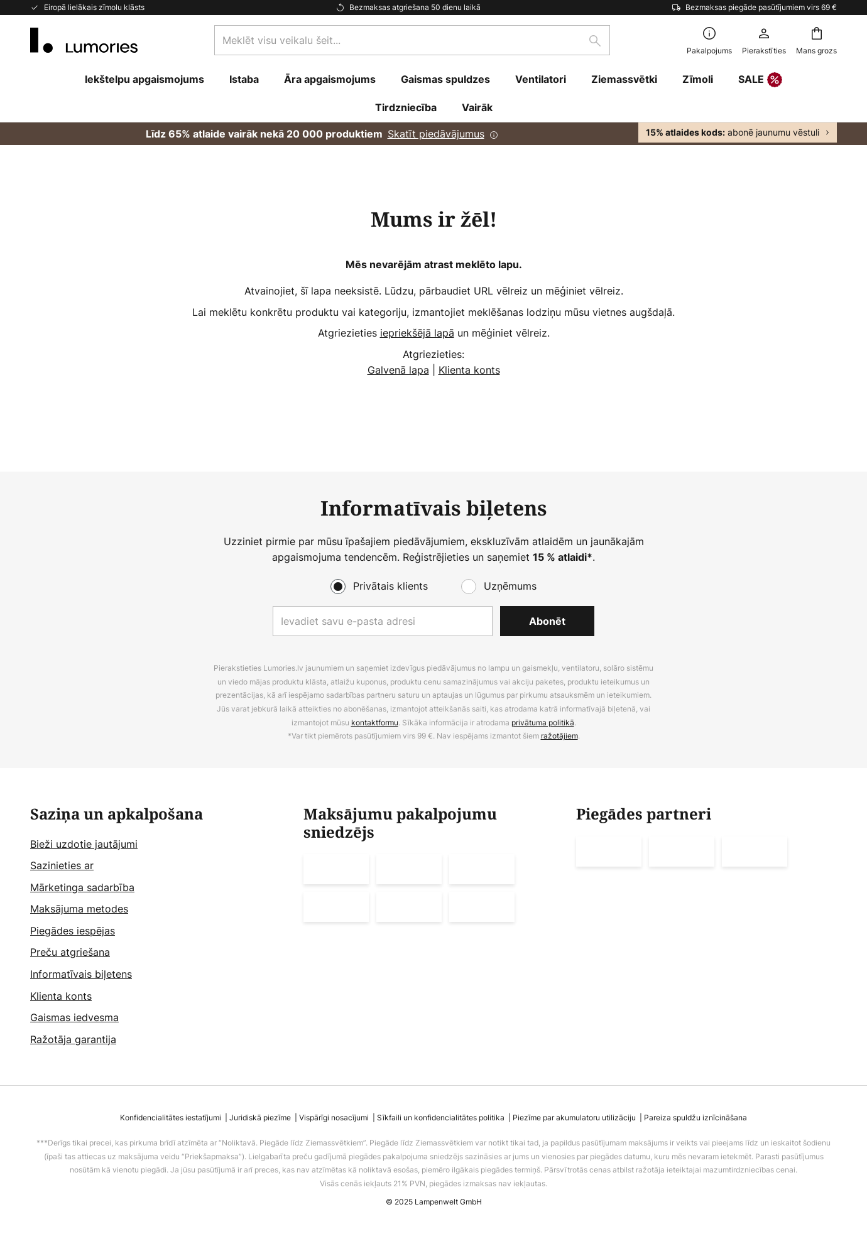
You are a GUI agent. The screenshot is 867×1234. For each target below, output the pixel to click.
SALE (760, 80)
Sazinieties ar (62, 865)
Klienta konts (469, 370)
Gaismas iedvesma (74, 1017)
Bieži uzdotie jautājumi (84, 844)
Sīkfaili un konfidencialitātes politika (440, 1117)
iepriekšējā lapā (417, 333)
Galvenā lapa (398, 370)
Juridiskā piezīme (260, 1117)
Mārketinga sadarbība (82, 887)
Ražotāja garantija (73, 1039)
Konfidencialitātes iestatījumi (170, 1117)
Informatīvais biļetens (81, 974)
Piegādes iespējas (72, 931)
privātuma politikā (542, 722)
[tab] (160, 927)
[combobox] (412, 40)
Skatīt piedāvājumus (436, 134)
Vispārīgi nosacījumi (334, 1117)
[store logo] (84, 40)
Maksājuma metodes (79, 909)
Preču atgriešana (70, 952)
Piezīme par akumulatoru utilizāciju (574, 1117)
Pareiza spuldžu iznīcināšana (695, 1117)
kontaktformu (374, 722)
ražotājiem (559, 735)
